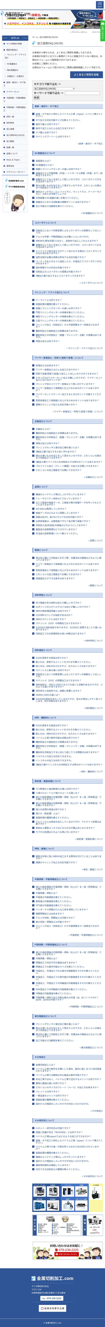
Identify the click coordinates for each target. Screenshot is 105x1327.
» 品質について (95, 540)
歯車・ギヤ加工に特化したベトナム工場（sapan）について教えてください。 (69, 115)
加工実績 (10, 129)
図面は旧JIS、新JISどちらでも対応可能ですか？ (59, 517)
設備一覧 (10, 147)
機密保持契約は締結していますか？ (53, 1165)
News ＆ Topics (13, 159)
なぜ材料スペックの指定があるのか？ (54, 615)
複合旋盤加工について (45, 1016)
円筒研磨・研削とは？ (47, 958)
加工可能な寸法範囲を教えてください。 (55, 206)
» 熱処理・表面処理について (89, 839)
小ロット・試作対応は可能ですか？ (53, 1128)
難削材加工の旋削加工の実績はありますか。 (57, 330)
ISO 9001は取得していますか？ (51, 508)
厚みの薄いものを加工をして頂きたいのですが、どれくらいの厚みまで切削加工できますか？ (68, 186)
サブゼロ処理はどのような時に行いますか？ (57, 832)
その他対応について (44, 1120)
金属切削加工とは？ (45, 1064)
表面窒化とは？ (43, 160)
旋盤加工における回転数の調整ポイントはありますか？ (63, 202)
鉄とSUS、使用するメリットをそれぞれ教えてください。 (64, 662)
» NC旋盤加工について (92, 213)
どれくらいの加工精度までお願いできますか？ (59, 470)
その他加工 (40, 1057)
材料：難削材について (45, 717)
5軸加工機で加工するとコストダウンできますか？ (60, 275)
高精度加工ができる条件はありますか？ (55, 578)
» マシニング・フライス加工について (85, 348)
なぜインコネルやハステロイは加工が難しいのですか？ (63, 606)
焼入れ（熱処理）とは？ (48, 813)
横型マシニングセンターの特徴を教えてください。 (61, 316)
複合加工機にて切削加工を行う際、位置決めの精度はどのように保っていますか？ (68, 558)
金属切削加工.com (15, 3)
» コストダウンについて (91, 282)
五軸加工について (43, 421)
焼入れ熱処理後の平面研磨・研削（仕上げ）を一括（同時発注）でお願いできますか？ (68, 798)
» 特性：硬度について (92, 869)
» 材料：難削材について (91, 771)
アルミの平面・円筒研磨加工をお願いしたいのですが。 (63, 236)
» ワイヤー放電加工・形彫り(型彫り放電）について (78, 411)
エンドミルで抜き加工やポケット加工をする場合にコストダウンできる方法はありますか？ (68, 252)
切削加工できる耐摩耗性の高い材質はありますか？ (61, 633)
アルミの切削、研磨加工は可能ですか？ (55, 917)
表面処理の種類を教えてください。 (53, 304)
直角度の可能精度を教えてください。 (54, 901)
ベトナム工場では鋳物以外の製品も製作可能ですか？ (62, 1075)
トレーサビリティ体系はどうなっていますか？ (58, 498)
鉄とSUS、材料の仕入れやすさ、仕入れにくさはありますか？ (66, 666)
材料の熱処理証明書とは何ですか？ (53, 610)
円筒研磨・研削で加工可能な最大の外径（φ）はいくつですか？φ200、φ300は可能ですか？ (67, 998)
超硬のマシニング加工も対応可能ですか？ (56, 404)
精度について (41, 550)
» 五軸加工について (93, 477)
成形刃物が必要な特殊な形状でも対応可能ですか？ (61, 257)
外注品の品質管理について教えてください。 (57, 533)
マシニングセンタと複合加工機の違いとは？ (57, 447)
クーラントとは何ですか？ (49, 300)
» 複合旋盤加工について (91, 1047)
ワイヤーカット (13, 91)
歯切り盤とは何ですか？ (48, 124)
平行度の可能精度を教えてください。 (54, 905)
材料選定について (43, 650)
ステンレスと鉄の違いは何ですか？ (53, 670)
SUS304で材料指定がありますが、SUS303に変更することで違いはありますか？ (68, 628)
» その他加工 (97, 1110)
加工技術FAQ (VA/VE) (15, 135)
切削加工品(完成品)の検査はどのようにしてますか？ (61, 525)
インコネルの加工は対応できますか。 (54, 760)
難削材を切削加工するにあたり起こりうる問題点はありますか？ (67, 752)
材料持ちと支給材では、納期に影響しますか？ (59, 690)
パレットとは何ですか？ (48, 1091)
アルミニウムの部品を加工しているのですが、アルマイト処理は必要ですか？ (68, 822)
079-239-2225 (51, 1298)
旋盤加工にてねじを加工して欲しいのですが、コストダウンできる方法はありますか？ (68, 180)
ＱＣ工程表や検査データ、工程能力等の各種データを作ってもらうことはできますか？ (68, 503)
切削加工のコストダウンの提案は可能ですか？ (59, 271)
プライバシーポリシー (16, 171)
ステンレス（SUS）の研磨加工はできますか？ (58, 623)
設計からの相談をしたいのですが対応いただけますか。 (63, 1103)
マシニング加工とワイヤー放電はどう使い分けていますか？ (65, 384)
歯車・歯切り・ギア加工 (47, 106)
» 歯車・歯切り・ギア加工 (90, 143)
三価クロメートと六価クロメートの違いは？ (57, 792)
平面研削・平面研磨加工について (51, 879)
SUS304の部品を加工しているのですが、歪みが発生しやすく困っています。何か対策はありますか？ (69, 700)
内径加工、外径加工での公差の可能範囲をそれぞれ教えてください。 (67, 971)
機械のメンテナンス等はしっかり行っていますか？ (61, 494)
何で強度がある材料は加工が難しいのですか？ (59, 602)
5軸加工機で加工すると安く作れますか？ (56, 451)
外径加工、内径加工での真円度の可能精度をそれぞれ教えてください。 (68, 978)
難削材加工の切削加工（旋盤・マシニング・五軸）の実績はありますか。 (68, 336)
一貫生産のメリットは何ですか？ (52, 1095)
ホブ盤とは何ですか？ (47, 132)
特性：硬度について (44, 848)
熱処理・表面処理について (48, 781)
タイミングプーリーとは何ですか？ (53, 136)
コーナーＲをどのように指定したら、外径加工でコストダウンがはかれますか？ (68, 262)
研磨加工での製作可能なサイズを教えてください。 (61, 966)
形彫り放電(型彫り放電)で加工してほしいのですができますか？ (67, 373)
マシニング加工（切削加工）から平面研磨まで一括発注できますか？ (67, 325)
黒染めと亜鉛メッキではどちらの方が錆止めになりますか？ (65, 827)
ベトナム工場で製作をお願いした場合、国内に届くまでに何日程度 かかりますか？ (68, 1069)
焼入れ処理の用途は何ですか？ (51, 809)
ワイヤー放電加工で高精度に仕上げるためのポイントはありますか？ (67, 389)
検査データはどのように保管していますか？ (57, 512)
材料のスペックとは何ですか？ (51, 619)
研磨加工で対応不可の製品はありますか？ (56, 962)
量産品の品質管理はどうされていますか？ (56, 529)
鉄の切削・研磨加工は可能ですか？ (53, 921)
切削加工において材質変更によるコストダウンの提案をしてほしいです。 (68, 231)
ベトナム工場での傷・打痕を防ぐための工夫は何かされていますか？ (67, 1147)
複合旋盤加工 (13, 70)
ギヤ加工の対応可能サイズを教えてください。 (58, 120)
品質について (41, 486)
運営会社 (10, 165)
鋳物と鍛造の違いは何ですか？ (51, 1083)
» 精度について (95, 585)
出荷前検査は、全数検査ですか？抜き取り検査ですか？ (63, 521)
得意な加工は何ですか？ (48, 341)
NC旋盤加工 (12, 63)
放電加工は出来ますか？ (48, 365)
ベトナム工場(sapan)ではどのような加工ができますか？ (63, 1136)
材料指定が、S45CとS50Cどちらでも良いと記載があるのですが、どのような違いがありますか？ (69, 685)
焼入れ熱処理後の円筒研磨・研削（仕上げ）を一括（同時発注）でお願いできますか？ (68, 804)
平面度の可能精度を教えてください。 (54, 897)
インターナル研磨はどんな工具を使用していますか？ (62, 909)
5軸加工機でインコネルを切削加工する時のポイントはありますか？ (69, 461)
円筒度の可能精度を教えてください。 (54, 993)
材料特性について (43, 595)
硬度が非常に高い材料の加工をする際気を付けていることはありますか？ (68, 857)
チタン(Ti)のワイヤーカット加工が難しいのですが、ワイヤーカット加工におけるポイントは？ (69, 378)
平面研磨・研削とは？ (47, 893)
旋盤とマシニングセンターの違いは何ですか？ (59, 169)
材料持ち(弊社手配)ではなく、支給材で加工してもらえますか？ (67, 240)
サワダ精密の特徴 (14, 43)
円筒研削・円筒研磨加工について (51, 944)
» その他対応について (92, 1176)
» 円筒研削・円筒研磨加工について (86, 1006)
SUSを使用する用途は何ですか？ (52, 657)
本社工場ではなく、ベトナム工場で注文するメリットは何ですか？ (68, 1079)
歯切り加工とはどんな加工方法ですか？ (55, 128)
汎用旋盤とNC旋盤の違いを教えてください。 (58, 197)
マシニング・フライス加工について (52, 292)
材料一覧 (10, 116)
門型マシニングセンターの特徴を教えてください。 (61, 312)
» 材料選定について (93, 708)
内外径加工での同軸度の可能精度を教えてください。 (62, 989)
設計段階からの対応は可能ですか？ (53, 267)
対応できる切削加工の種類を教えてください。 (58, 1169)
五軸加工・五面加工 (15, 76)
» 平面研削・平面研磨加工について (86, 935)
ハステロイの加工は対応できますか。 (54, 756)
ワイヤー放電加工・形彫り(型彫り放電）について (59, 357)
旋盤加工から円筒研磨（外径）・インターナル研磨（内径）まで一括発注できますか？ (69, 174)
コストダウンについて (45, 222)
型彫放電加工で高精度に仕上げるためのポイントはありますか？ (67, 400)
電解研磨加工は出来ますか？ (50, 913)
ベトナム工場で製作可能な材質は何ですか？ (57, 737)
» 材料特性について (93, 640)
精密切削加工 (12, 49)
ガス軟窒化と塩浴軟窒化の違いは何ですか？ (57, 788)
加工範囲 (10, 141)
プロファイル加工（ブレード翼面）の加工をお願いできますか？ (67, 466)
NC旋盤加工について (45, 153)
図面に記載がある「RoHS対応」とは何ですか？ (59, 1132)
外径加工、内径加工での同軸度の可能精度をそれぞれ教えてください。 (68, 984)
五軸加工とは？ (43, 428)
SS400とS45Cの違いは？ (48, 694)
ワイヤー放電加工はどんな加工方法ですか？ (57, 369)
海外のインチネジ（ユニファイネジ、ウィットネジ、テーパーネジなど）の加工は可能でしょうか (68, 192)
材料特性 (10, 122)
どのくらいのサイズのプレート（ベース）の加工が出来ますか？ (67, 1087)
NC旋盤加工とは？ (45, 164)
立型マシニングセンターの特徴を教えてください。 (61, 320)
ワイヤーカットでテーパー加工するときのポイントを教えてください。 (68, 395)
